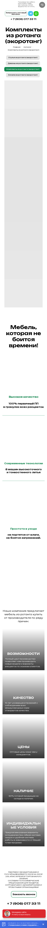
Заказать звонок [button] (23, 894)
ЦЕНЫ (23, 747)
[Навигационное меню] (42, 5)
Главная (16, 47)
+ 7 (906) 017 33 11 (23, 19)
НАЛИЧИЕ (23, 791)
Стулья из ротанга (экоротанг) (22, 57)
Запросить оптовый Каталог (16, 13)
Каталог (27, 47)
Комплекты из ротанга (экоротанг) (23, 50)
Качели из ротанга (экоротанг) (23, 75)
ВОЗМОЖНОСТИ (23, 654)
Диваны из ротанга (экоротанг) (23, 63)
